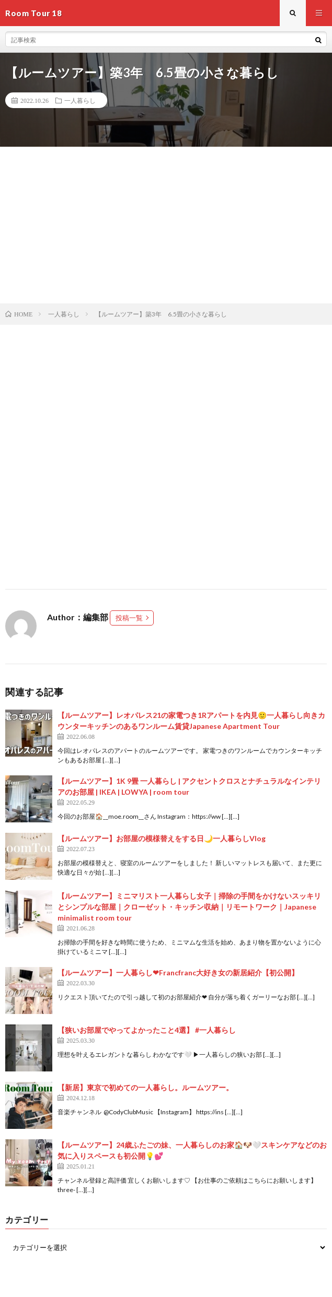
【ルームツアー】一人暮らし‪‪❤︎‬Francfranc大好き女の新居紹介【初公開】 (178, 972)
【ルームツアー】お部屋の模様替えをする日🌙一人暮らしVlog (162, 838)
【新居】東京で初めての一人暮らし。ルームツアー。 (145, 1087)
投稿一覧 (129, 618)
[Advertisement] (166, 225)
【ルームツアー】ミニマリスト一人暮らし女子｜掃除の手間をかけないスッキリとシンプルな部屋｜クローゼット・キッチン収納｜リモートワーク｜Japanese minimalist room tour (189, 906)
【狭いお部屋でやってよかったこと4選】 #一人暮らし (147, 1029)
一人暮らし (80, 100)
